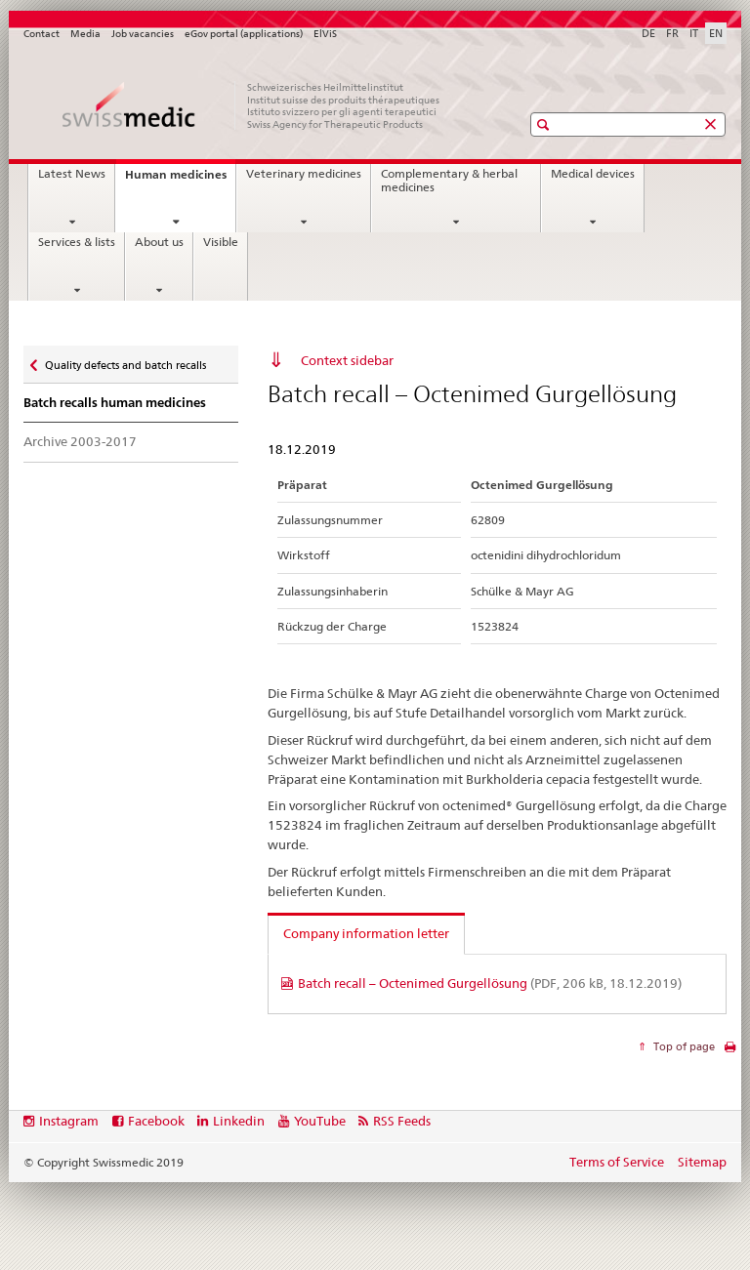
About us (159, 242)
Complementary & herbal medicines (449, 180)
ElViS (325, 33)
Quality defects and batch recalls (125, 361)
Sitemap (702, 1161)
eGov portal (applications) (244, 33)
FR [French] (672, 33)
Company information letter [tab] (366, 933)
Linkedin (239, 1120)
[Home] (252, 105)
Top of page (682, 1046)
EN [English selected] (716, 33)
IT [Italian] (693, 33)
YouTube (320, 1120)
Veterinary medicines (303, 174)
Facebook (156, 1120)
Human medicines (180, 180)
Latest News (71, 174)
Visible (220, 242)
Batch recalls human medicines (114, 402)
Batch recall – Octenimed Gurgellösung (490, 983)
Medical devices (593, 174)
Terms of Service (616, 1161)
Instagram (69, 1120)
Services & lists (76, 242)
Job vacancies (142, 33)
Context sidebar (347, 360)
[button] (545, 124)
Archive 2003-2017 (80, 441)
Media (85, 33)
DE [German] (648, 33)
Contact (41, 33)
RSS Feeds (402, 1120)
